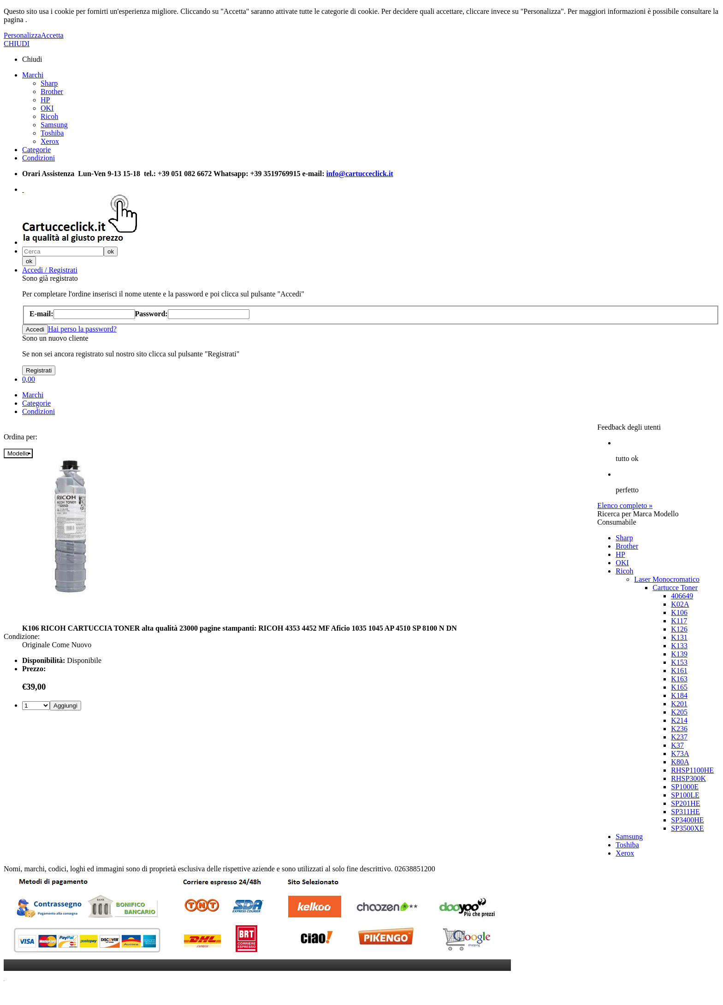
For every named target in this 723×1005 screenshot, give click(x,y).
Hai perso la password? (82, 329)
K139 (679, 654)
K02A (680, 604)
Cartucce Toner (675, 587)
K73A (680, 753)
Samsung (54, 125)
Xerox (50, 141)
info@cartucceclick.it (359, 173)
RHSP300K (688, 778)
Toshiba (52, 133)
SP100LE (685, 795)
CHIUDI (17, 43)
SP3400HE (687, 820)
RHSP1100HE (692, 770)
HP (45, 100)
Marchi (32, 75)
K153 (679, 662)
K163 (679, 679)
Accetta (52, 35)
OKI (47, 108)
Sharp (49, 83)
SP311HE (685, 812)
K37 (677, 745)
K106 (679, 612)
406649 (682, 596)
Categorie (36, 150)
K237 (679, 737)
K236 (679, 729)
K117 (679, 621)
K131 (679, 637)
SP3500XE (687, 828)
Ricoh (49, 116)
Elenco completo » (624, 505)
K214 (679, 720)
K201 (679, 704)
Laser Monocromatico (666, 579)
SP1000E (685, 787)
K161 (679, 670)
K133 (679, 646)
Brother (52, 91)
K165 (679, 687)
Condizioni (38, 158)
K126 (679, 629)
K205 (679, 712)
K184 (679, 695)
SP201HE (685, 803)
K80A (680, 762)
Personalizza (22, 35)
